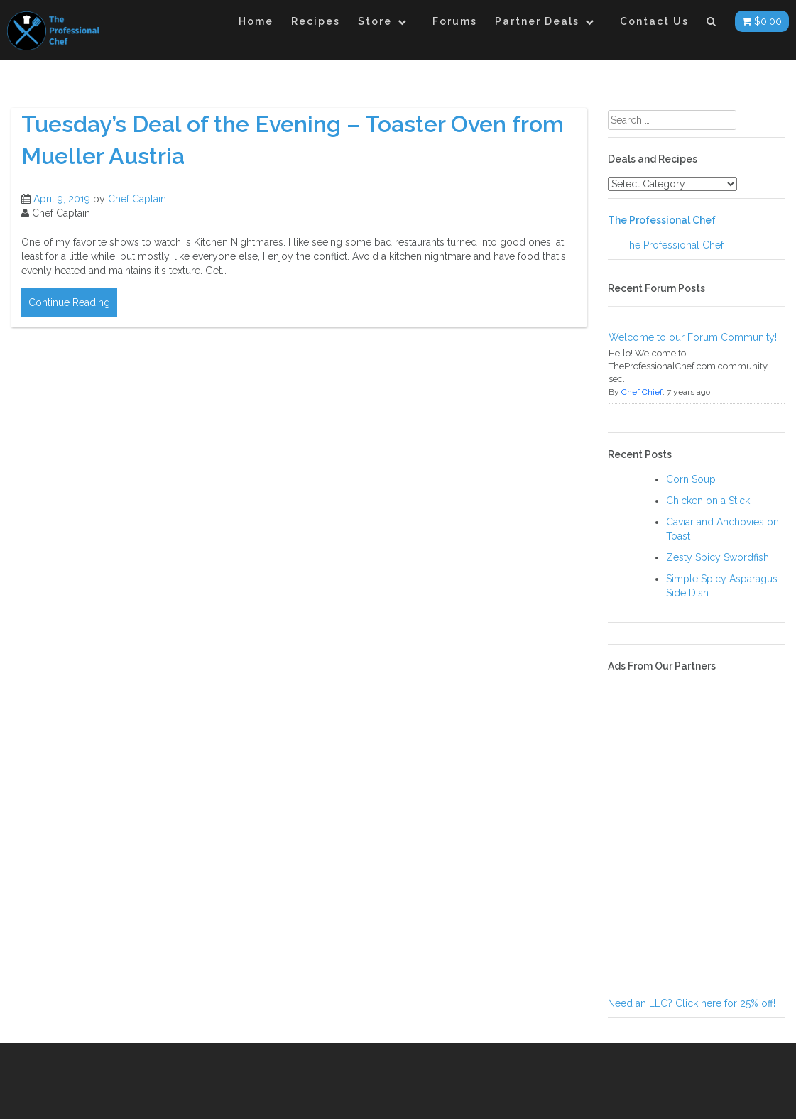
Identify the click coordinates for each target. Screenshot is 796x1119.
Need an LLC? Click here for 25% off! (691, 1003)
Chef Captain (137, 198)
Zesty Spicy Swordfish (717, 557)
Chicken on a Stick (708, 500)
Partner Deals (537, 21)
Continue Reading (69, 302)
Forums (454, 21)
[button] (712, 23)
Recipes (315, 21)
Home (256, 21)
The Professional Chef (662, 220)
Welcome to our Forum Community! (693, 337)
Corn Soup (691, 479)
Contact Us (654, 21)
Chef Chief (642, 392)
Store (375, 21)
